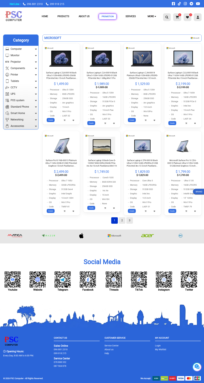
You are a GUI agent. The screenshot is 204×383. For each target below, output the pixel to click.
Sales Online (61, 345)
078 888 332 (60, 362)
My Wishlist (160, 349)
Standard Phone (21, 107)
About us (108, 349)
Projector (21, 62)
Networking (21, 119)
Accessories (21, 126)
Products (63, 16)
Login (158, 345)
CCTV (21, 87)
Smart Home (21, 113)
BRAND (199, 191)
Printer (21, 74)
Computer (21, 49)
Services (131, 16)
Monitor (21, 55)
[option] (20, 235)
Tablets (21, 81)
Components (21, 68)
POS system (21, 100)
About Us (84, 16)
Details (50, 120)
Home (45, 16)
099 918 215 (57, 4)
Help (106, 353)
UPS (21, 94)
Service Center (62, 358)
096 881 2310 (35, 4)
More (152, 16)
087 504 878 (60, 366)
